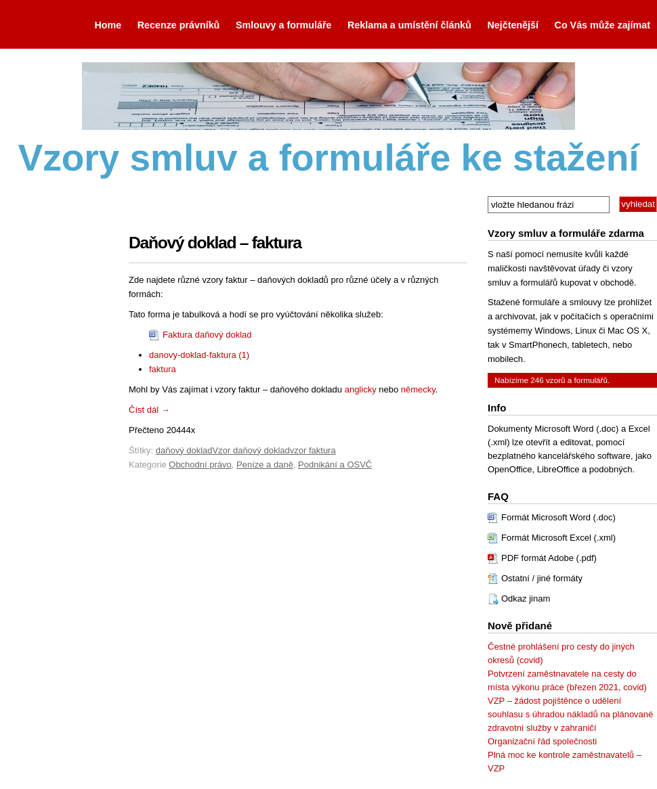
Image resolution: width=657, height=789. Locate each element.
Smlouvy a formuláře (283, 25)
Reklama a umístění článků (409, 25)
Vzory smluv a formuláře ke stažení (328, 158)
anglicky (361, 389)
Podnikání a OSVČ (335, 464)
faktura (162, 369)
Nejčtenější (512, 25)
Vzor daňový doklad (251, 450)
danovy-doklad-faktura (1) (199, 355)
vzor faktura (313, 450)
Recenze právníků (178, 25)
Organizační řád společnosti (542, 741)
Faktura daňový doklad (207, 335)
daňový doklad (184, 450)
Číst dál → (149, 410)
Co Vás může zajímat (602, 25)
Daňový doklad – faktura (215, 242)
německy (418, 389)
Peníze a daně (264, 464)
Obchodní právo (200, 464)
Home (107, 25)
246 (537, 380)
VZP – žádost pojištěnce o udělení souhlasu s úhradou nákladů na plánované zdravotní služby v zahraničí (570, 714)
